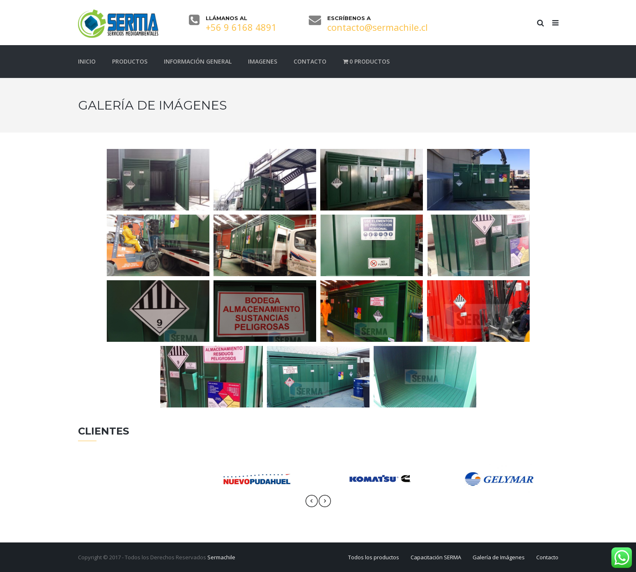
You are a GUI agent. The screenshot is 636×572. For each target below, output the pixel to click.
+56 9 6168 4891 (241, 27)
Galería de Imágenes (499, 557)
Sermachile (221, 557)
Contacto (547, 557)
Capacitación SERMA (436, 557)
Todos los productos (373, 557)
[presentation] (311, 501)
